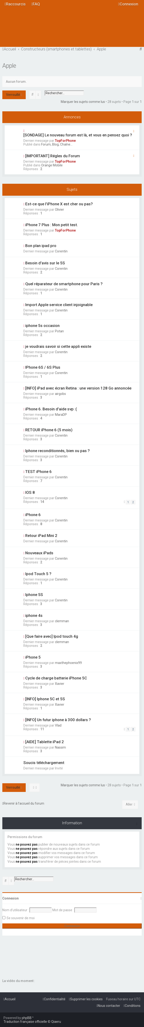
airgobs (60, 394)
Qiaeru (56, 1021)
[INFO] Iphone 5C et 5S (45, 699)
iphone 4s (34, 615)
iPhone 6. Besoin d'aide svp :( (51, 409)
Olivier (59, 209)
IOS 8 (30, 492)
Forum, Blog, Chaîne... (56, 144)
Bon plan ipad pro (40, 245)
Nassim (60, 747)
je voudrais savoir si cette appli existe (58, 346)
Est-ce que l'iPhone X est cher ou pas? (59, 204)
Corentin (61, 251)
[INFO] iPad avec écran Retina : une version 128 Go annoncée (78, 388)
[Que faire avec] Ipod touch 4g (51, 636)
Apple (9, 65)
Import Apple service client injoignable (59, 304)
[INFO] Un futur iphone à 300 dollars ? (58, 719)
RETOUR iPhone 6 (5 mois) (48, 429)
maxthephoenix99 (68, 663)
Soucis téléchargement (43, 762)
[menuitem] (35, 4)
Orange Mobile (52, 165)
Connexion (10, 898)
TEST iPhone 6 (38, 471)
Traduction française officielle (25, 1021)
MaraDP (61, 414)
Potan (59, 331)
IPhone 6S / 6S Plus (42, 367)
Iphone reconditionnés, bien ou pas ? (57, 450)
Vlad (58, 725)
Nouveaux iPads (39, 553)
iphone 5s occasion (42, 325)
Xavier (59, 684)
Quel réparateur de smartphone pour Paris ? (64, 283)
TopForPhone (65, 140)
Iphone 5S (34, 594)
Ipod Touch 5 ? (38, 573)
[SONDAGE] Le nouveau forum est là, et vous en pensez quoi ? (77, 135)
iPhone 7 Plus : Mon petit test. (51, 224)
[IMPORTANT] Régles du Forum (52, 156)
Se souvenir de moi (21, 918)
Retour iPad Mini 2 (41, 535)
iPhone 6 (33, 514)
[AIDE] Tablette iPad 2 (44, 741)
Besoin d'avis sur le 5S (45, 263)
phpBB (27, 1018)
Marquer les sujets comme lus (83, 102)
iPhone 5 (33, 657)
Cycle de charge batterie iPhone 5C (56, 678)
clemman (62, 621)
